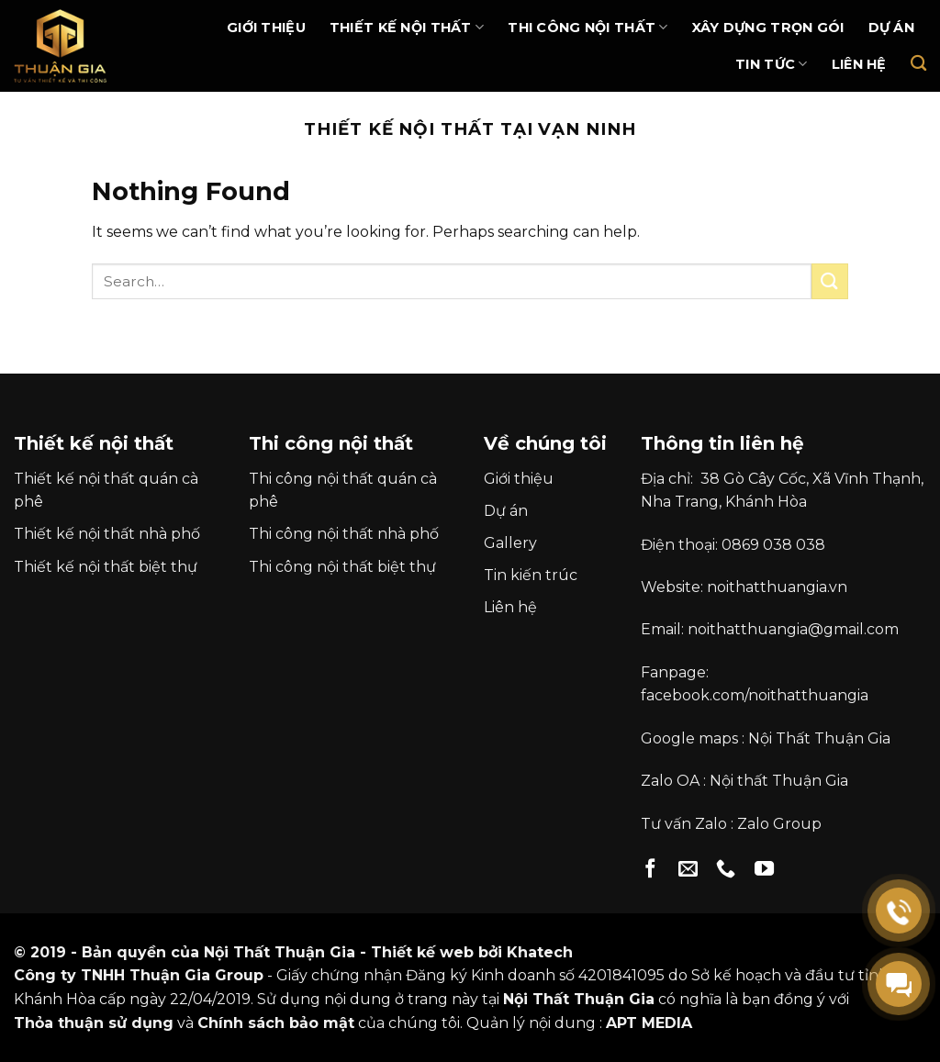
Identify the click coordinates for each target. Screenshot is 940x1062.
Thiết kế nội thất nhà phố (107, 533)
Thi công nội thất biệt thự (342, 567)
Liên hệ (859, 64)
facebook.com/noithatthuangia (754, 695)
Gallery (510, 543)
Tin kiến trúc (530, 575)
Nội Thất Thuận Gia (819, 738)
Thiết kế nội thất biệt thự (105, 567)
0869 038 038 (773, 544)
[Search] (918, 64)
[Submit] (829, 281)
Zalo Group (779, 824)
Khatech (540, 952)
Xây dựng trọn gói (768, 27)
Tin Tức (771, 64)
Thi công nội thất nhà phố (344, 533)
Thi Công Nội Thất (587, 27)
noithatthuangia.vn (777, 587)
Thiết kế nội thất (407, 27)
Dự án (891, 27)
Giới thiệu (266, 27)
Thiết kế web (422, 952)
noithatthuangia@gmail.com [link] (793, 629)
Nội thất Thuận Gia (779, 780)
